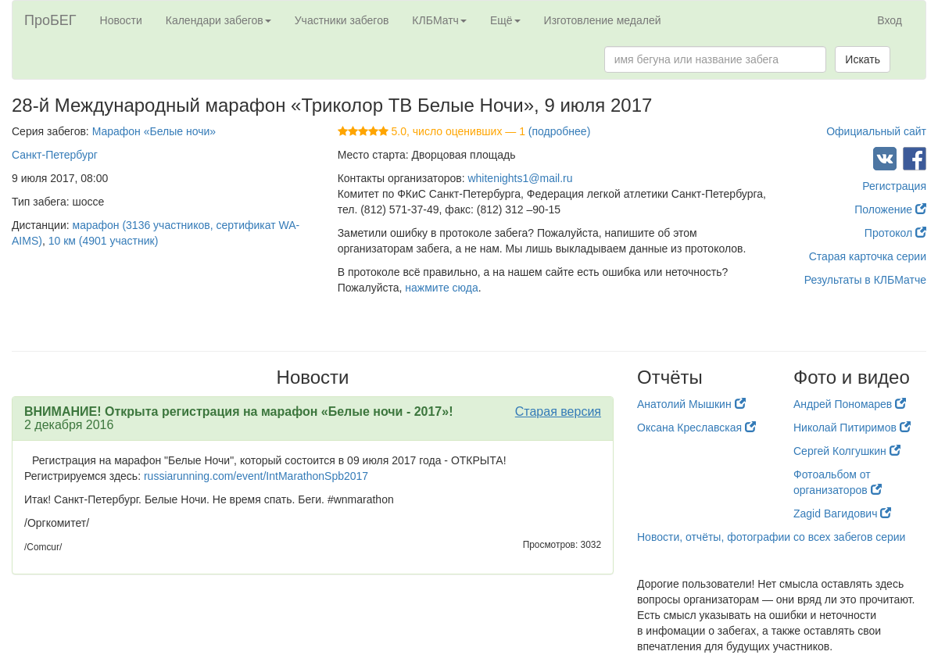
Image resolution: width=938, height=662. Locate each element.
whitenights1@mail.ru (519, 178)
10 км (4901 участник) (103, 240)
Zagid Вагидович (842, 513)
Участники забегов (342, 20)
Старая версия (558, 411)
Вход (889, 20)
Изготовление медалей (602, 20)
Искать (862, 59)
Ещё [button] (505, 20)
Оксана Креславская (696, 427)
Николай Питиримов (852, 427)
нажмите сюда (441, 287)
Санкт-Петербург (55, 155)
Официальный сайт (876, 131)
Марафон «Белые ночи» (154, 131)
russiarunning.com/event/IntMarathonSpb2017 (256, 476)
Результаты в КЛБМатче (865, 280)
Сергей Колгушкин (846, 451)
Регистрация (894, 186)
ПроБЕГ (50, 20)
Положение (890, 209)
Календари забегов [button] (218, 20)
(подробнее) (559, 131)
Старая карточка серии (867, 256)
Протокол (895, 233)
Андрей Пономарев (849, 404)
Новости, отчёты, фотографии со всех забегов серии (771, 537)
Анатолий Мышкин (691, 404)
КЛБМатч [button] (439, 20)
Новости (121, 20)
